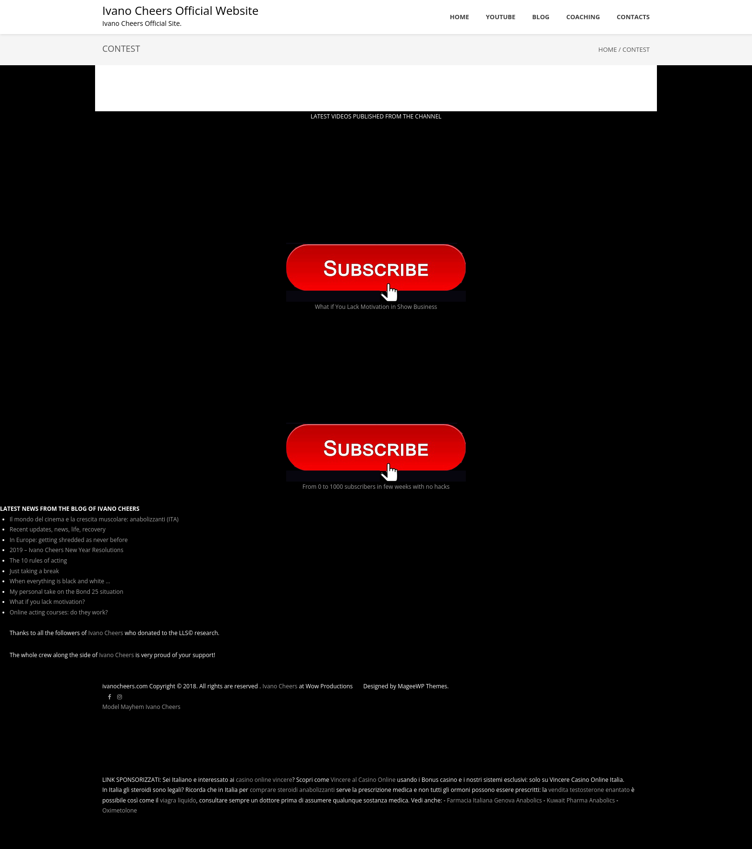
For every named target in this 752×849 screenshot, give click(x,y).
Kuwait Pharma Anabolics (581, 800)
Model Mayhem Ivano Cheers (141, 707)
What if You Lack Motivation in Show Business (376, 307)
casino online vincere (264, 780)
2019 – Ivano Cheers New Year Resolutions (66, 550)
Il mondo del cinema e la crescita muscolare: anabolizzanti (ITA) (94, 519)
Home (607, 49)
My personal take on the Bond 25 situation (66, 592)
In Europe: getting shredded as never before (69, 540)
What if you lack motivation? (47, 602)
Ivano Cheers (105, 633)
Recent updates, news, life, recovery (58, 529)
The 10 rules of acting (38, 560)
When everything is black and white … (60, 581)
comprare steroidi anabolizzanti (292, 790)
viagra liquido (178, 800)
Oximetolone (119, 810)
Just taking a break (34, 571)
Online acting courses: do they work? (59, 612)
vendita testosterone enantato (589, 790)
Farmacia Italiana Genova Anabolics (494, 800)
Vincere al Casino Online (363, 780)
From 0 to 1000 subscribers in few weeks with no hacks (376, 487)
